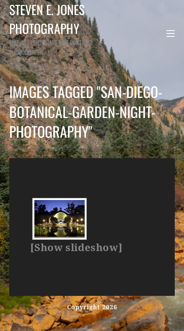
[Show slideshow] (76, 248)
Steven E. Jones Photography (57, 28)
